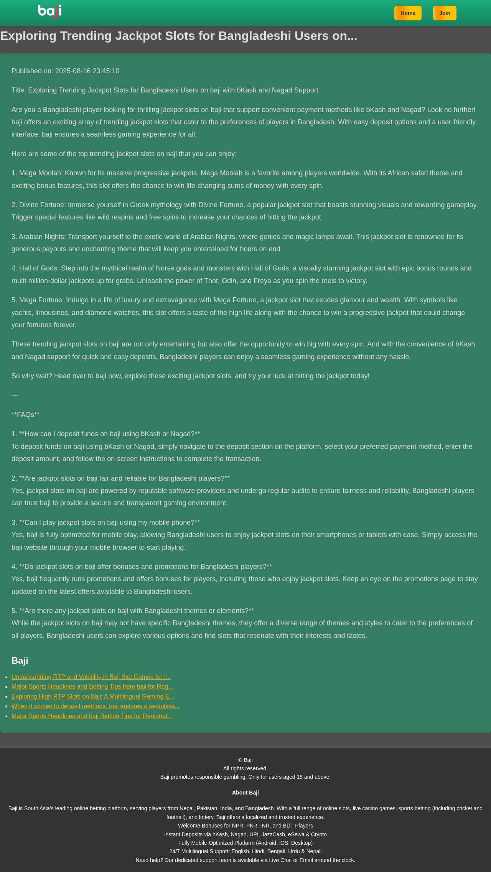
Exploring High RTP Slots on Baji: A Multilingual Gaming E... (93, 696)
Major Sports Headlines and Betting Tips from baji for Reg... (92, 686)
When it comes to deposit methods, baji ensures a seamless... (96, 706)
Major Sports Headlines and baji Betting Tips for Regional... (92, 716)
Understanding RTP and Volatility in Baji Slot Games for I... (91, 677)
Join (444, 13)
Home (407, 13)
